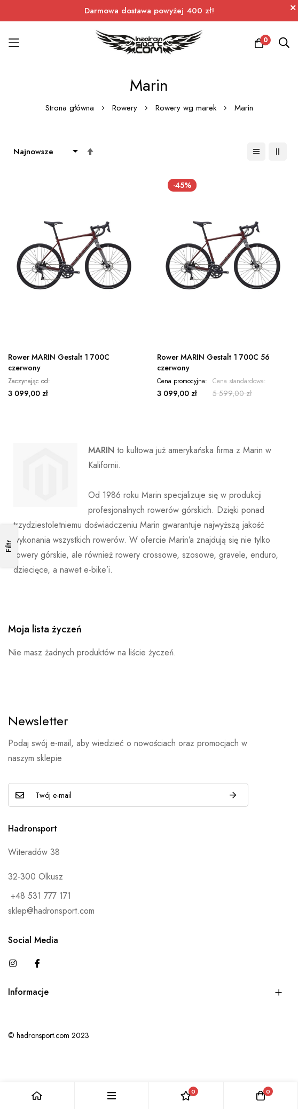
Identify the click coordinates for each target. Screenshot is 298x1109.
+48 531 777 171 (39, 896)
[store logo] (149, 43)
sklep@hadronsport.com (51, 911)
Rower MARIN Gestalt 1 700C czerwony (58, 362)
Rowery (126, 108)
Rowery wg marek (187, 108)
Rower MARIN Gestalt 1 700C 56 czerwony (213, 362)
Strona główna (71, 108)
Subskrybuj (233, 795)
